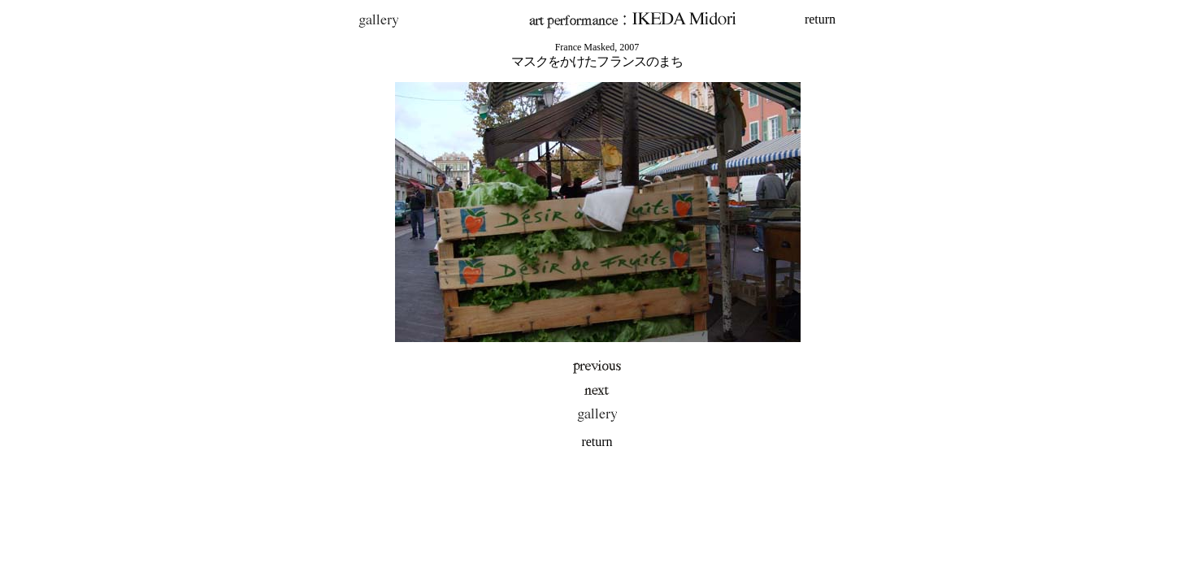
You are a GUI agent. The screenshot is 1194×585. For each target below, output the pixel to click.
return (820, 19)
